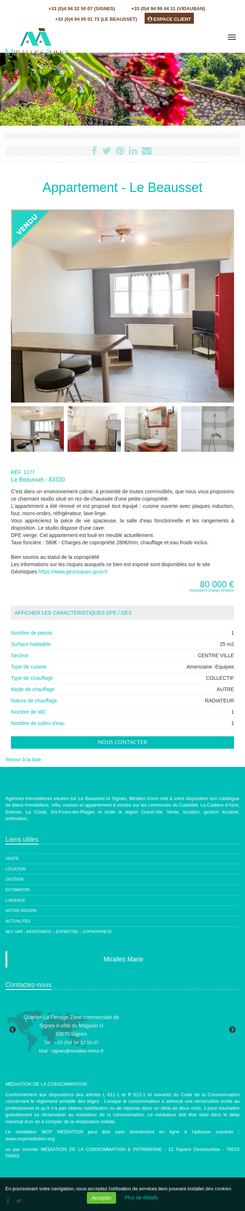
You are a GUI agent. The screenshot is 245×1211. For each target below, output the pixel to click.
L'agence (15, 900)
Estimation (17, 889)
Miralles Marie (123, 959)
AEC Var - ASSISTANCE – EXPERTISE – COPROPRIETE (58, 931)
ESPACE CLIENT (169, 19)
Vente (12, 858)
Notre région (21, 910)
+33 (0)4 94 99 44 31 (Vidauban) (168, 8)
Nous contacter (122, 741)
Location (15, 869)
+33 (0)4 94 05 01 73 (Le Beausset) (96, 19)
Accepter (101, 1198)
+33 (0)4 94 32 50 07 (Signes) (82, 8)
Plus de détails (141, 1197)
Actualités (17, 921)
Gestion (14, 879)
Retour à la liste (23, 760)
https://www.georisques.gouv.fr (73, 572)
